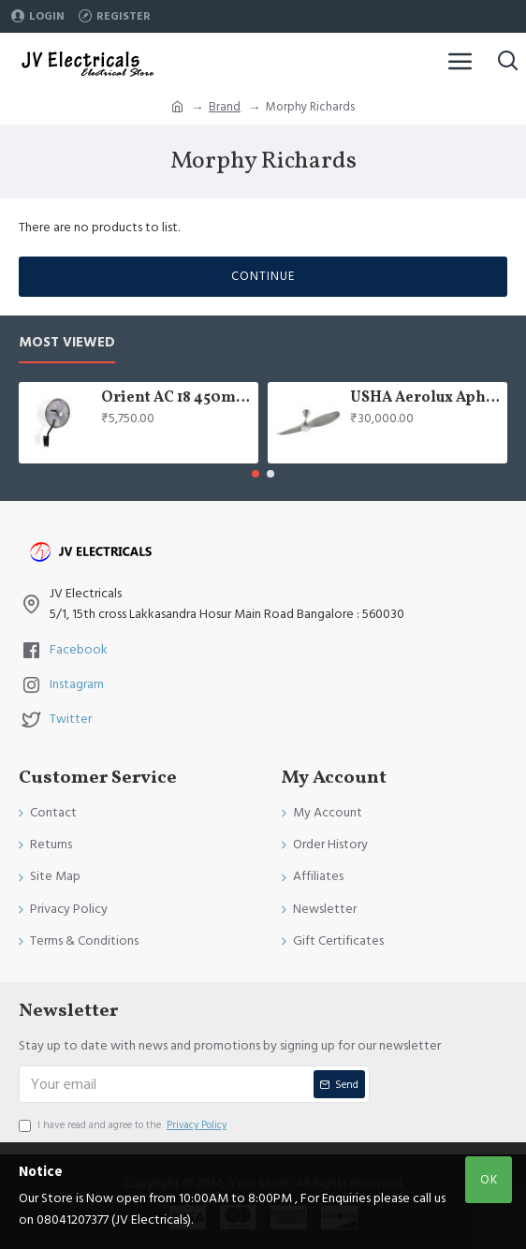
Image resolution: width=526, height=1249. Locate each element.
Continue (263, 276)
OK (489, 1179)
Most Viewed (67, 343)
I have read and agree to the (124, 1125)
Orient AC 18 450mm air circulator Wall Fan (176, 398)
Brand (225, 106)
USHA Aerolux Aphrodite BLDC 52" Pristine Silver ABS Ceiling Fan (425, 398)
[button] (255, 474)
